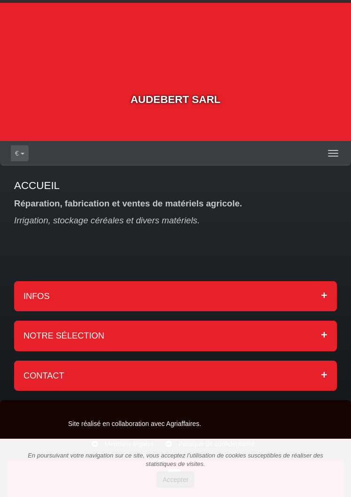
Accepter (175, 479)
